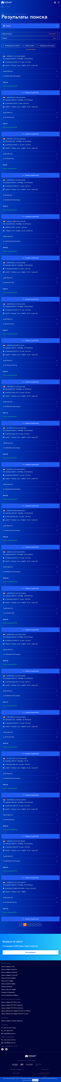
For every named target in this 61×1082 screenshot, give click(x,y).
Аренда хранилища (6, 986)
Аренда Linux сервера (7, 981)
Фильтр (30, 25)
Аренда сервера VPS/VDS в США (10, 1002)
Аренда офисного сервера (8, 989)
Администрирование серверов (9, 995)
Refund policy (16, 1073)
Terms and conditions (16, 1069)
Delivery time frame (45, 1073)
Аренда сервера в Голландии (9, 975)
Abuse (45, 1077)
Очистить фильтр (30, 49)
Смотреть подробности (30, 92)
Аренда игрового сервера (8, 984)
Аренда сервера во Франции (9, 972)
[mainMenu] (58, 2)
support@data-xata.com (10, 1033)
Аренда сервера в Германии (9, 969)
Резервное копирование (8, 992)
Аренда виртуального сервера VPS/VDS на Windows (16, 1011)
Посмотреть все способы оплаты (27, 1060)
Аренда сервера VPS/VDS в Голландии (12, 1008)
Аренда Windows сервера (8, 978)
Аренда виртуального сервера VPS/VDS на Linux (14, 1014)
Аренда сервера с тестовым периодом (12, 1021)
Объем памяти (28, 46)
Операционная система (11, 46)
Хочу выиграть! (30, 952)
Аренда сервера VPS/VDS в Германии (11, 1005)
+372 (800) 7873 (8, 1031)
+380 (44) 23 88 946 (9, 1040)
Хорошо (35, 1080)
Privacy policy (45, 1069)
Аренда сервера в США (8, 966)
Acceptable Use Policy (16, 1077)
